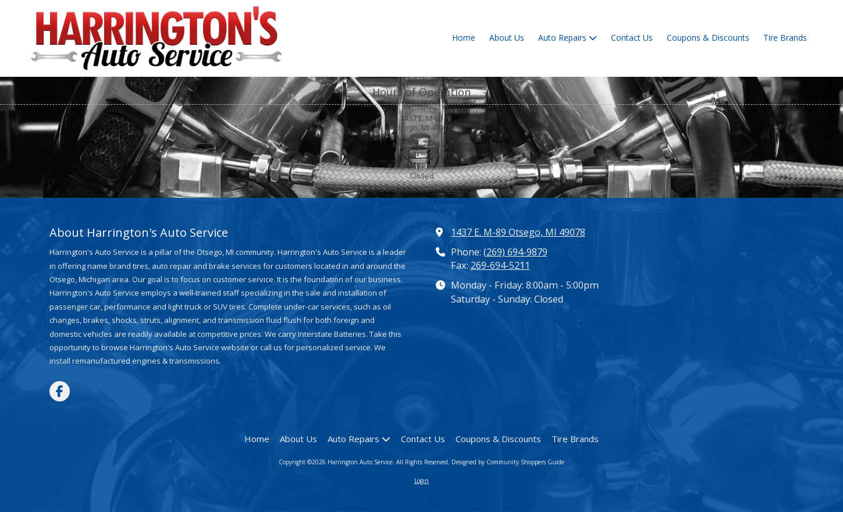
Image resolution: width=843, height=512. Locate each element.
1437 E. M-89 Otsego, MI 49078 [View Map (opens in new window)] (518, 232)
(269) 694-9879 (515, 252)
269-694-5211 (500, 265)
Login (421, 481)
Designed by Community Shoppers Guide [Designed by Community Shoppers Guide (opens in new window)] (507, 462)
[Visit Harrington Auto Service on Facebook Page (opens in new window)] (59, 391)
